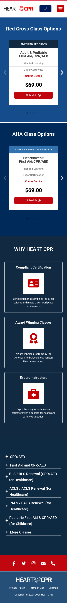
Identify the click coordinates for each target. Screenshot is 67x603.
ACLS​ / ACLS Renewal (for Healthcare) (30, 491)
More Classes (21, 532)
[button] (60, 8)
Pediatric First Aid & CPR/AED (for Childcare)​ (33, 521)
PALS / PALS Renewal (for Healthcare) (30, 506)
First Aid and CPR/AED (28, 465)
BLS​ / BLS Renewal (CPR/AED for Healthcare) (33, 477)
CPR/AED (17, 457)
